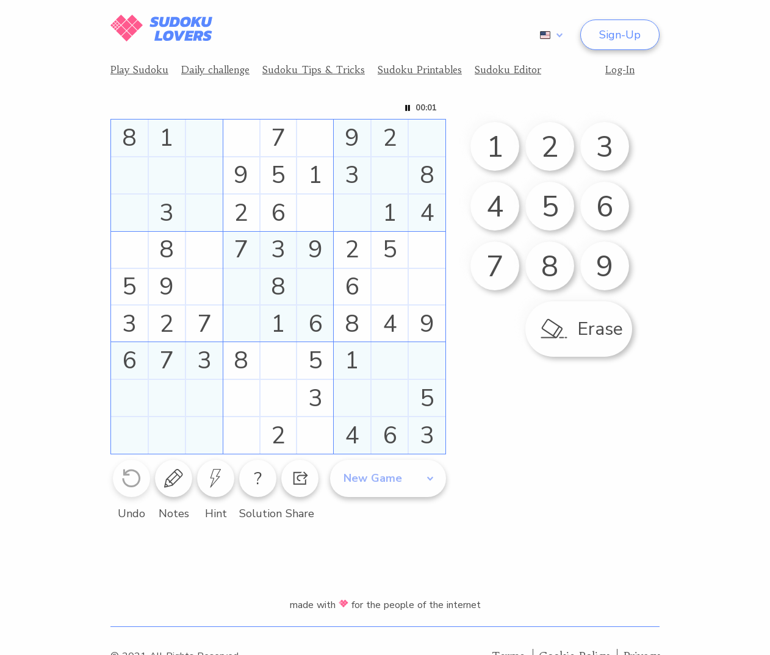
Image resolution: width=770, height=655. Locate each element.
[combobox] (549, 35)
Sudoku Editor (508, 69)
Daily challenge (215, 69)
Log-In (620, 69)
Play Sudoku (139, 69)
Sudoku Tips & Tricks (313, 69)
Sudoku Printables (420, 69)
